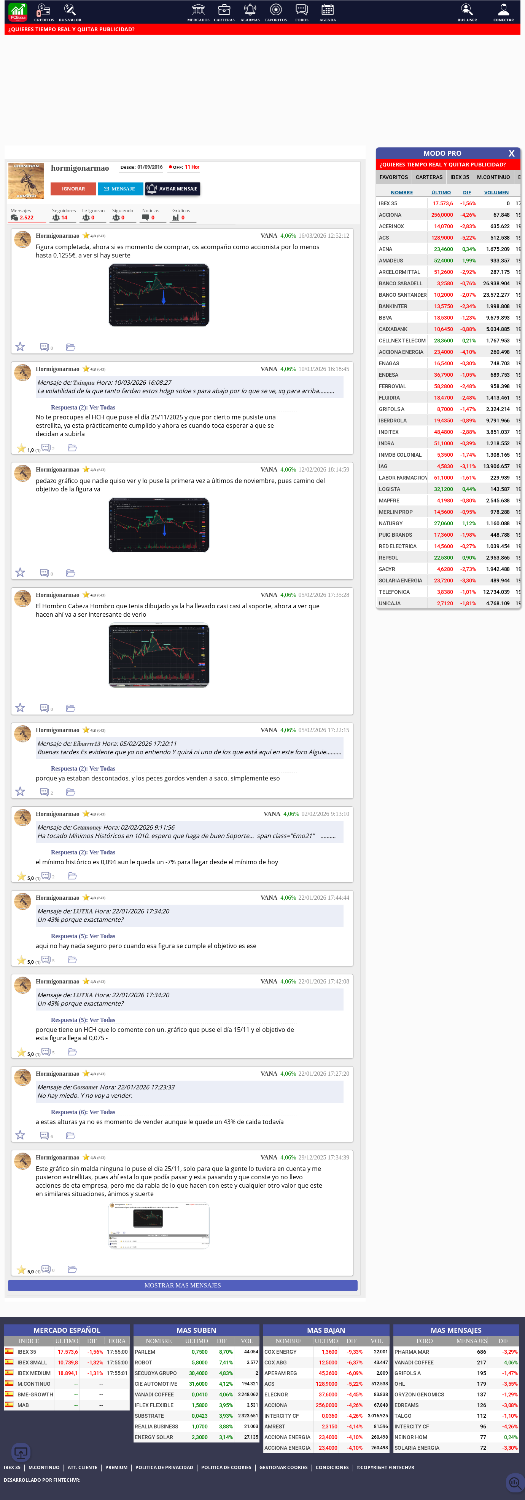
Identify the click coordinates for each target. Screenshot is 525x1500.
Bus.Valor (70, 12)
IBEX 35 (459, 177)
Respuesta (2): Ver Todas (83, 407)
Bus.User (467, 12)
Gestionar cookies (283, 1468)
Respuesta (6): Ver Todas (83, 1112)
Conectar (503, 12)
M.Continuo (493, 177)
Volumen (496, 192)
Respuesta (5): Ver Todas (83, 936)
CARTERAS (429, 177)
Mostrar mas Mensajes (183, 1285)
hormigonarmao (80, 168)
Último (441, 192)
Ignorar (73, 188)
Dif (467, 192)
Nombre (402, 192)
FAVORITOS (394, 177)
